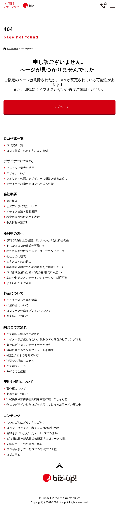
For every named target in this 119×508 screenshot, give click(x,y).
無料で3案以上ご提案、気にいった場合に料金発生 (37, 240)
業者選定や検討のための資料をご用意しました (35, 267)
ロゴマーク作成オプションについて (28, 310)
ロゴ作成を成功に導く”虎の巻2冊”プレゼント (34, 272)
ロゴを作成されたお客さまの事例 (27, 150)
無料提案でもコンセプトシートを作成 (30, 350)
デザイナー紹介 (16, 173)
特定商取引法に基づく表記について (59, 498)
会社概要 (12, 200)
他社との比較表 (16, 256)
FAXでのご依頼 (15, 371)
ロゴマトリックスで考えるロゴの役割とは (32, 427)
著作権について (16, 388)
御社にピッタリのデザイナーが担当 (28, 344)
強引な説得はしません (20, 360)
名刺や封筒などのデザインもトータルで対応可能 (36, 277)
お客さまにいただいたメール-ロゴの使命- (32, 433)
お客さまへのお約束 (18, 261)
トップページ (12, 48)
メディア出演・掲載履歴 (21, 211)
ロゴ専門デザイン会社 (24, 5)
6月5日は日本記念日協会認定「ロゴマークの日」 (37, 438)
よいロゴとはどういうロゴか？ (25, 422)
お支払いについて (17, 316)
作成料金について (17, 305)
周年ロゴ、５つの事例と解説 (24, 443)
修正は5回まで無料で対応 (22, 355)
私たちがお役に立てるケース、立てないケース (35, 251)
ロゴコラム (13, 454)
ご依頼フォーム (16, 366)
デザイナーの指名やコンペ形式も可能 (30, 183)
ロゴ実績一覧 (14, 145)
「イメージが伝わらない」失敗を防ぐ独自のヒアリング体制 (43, 339)
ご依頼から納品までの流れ (23, 334)
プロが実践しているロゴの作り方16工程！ (32, 449)
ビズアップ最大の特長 (20, 167)
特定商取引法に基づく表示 (23, 216)
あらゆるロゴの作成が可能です (25, 245)
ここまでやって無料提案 (21, 299)
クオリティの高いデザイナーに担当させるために (36, 178)
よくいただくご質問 (18, 283)
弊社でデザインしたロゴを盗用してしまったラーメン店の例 (43, 404)
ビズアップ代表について (21, 206)
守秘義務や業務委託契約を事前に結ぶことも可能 (36, 399)
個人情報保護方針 (17, 222)
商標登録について (17, 393)
